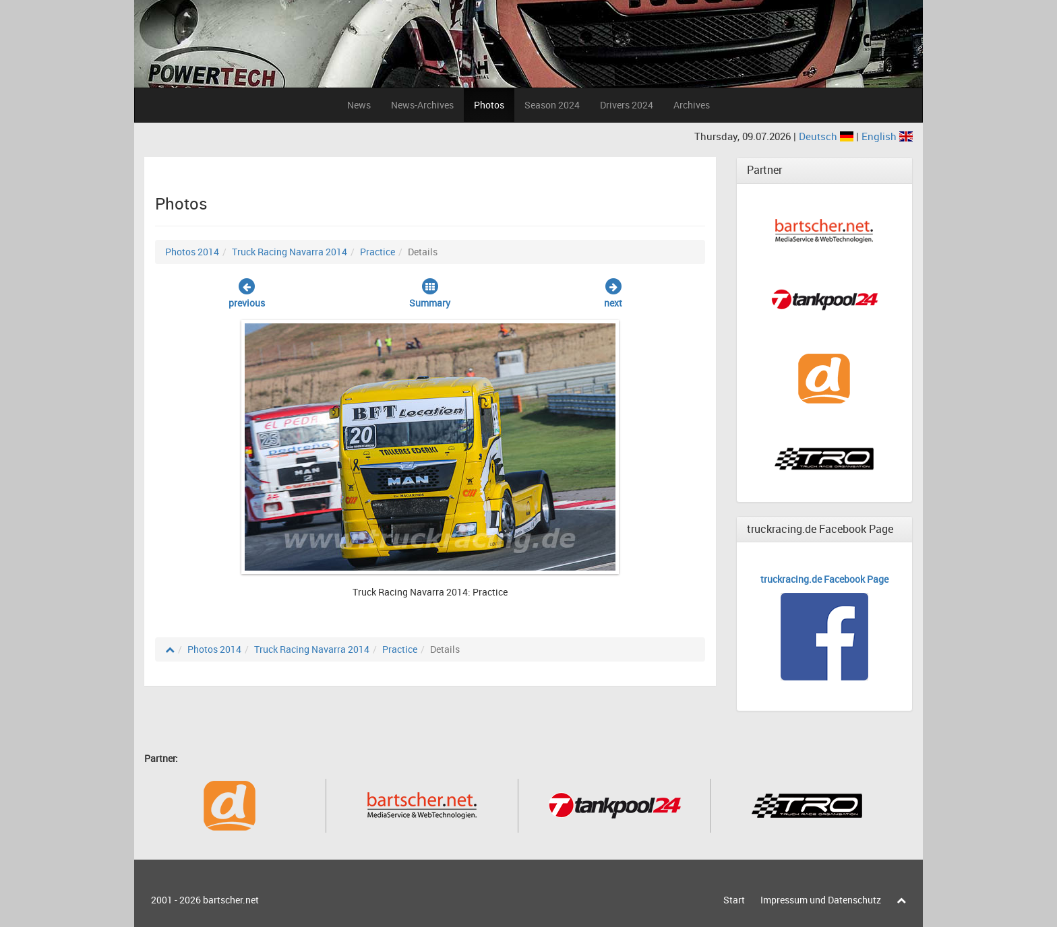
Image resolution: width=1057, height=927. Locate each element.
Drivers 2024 (626, 104)
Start (734, 899)
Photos (489, 104)
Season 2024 (552, 104)
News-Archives (422, 104)
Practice (377, 251)
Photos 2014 (192, 251)
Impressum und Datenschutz (820, 899)
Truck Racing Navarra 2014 (289, 251)
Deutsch (827, 136)
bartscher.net (231, 899)
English (887, 136)
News (359, 104)
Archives (691, 104)
